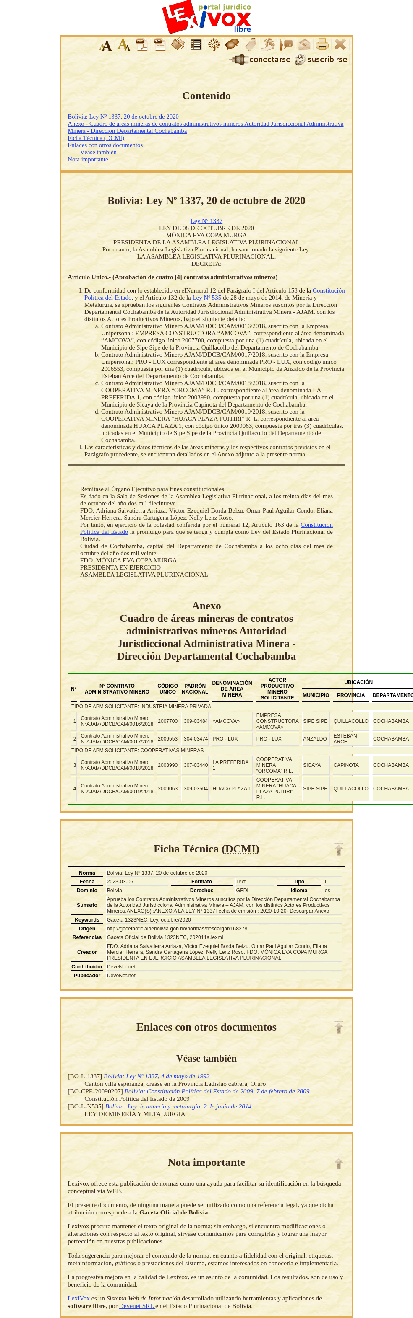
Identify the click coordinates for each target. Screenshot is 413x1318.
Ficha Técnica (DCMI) (96, 138)
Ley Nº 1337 (206, 221)
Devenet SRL (137, 1305)
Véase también (98, 152)
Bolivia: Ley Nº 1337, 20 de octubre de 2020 (123, 116)
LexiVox (79, 1298)
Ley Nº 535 (206, 297)
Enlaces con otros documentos (105, 145)
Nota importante (88, 159)
